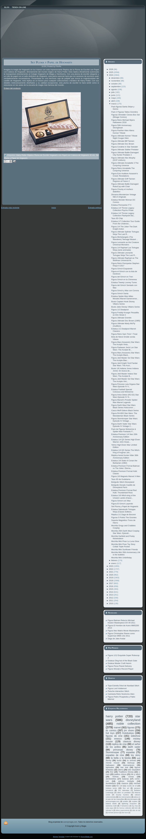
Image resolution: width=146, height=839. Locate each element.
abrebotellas (111, 779)
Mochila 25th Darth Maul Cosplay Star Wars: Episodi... (125, 532)
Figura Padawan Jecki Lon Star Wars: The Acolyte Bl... (124, 348)
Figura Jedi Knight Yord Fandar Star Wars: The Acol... (124, 364)
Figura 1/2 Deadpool (120, 310)
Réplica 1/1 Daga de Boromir (123, 514)
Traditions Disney (126, 772)
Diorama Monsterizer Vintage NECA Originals (123, 195)
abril (113, 101)
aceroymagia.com (112, 801)
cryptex (134, 801)
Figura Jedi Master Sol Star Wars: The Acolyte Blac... (125, 359)
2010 (111, 603)
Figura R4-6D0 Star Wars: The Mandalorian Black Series (124, 414)
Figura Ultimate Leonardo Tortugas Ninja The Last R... (123, 254)
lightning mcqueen (129, 803)
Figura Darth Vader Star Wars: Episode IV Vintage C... (124, 425)
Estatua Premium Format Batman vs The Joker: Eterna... (125, 467)
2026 (111, 69)
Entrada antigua (95, 208)
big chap (135, 806)
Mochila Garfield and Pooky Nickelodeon (123, 537)
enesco (118, 738)
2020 (111, 575)
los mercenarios (125, 797)
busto (119, 760)
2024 (111, 75)
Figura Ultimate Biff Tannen (122, 141)
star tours (125, 812)
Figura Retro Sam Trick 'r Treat (124, 334)
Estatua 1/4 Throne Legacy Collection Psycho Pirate (122, 209)
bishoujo (131, 763)
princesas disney (123, 749)
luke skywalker (134, 770)
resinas (115, 777)
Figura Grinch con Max (121, 501)
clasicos (124, 783)
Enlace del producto (12, 88)
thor (111, 772)
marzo (114, 104)
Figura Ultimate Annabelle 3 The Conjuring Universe (124, 164)
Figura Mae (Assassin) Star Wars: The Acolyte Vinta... (125, 343)
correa (131, 777)
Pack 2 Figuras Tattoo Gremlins (124, 112)
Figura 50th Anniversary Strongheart (121, 126)
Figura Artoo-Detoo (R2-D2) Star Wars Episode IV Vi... (125, 396)
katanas (125, 779)
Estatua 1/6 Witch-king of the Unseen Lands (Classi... (123, 496)
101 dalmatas (123, 790)
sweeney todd (111, 806)
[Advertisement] (24, 185)
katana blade (111, 803)
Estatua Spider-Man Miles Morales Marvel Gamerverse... (124, 297)
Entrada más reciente (10, 208)
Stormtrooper (112, 752)
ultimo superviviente (122, 810)
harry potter (114, 716)
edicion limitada (126, 781)
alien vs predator (124, 792)
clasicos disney (131, 741)
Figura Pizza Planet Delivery (120, 666)
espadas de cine (115, 755)
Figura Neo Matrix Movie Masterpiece (123, 631)
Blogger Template (58, 837)
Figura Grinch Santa (119, 293)
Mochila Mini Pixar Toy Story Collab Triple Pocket (123, 545)
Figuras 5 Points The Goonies (123, 517)
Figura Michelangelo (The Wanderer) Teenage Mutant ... (124, 238)
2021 (111, 572)
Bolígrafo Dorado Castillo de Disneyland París (123, 486)
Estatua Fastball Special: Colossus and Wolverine (122, 390)
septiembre (116, 86)
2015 (111, 589)
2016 (111, 586)
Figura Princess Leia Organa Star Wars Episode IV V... (125, 385)
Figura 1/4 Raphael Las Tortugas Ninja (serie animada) (125, 248)
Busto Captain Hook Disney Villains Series (123, 302)
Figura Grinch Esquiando (121, 269)
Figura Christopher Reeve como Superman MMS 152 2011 (121, 634)
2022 (111, 569)
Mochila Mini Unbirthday (121, 557)
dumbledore (111, 783)
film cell (119, 786)
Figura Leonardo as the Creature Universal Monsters (125, 243)
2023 (111, 566)
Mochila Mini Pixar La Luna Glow (125, 541)
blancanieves (128, 765)
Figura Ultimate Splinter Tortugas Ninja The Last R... (125, 233)
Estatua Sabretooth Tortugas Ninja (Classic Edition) (123, 510)
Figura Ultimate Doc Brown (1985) (125, 321)
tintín (136, 808)
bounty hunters (122, 795)
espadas (130, 752)
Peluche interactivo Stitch (118, 691)
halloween (110, 765)
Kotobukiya (128, 733)
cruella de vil (132, 786)
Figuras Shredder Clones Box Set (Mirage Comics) (125, 116)
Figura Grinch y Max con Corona (125, 290)
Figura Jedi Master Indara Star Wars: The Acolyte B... (124, 375)
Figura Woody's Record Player (121, 669)
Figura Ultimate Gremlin (121, 318)
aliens (120, 770)
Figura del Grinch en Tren (122, 277)
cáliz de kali (136, 810)
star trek (124, 767)
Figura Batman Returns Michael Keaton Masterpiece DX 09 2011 (121, 621)
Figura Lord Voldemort (117, 688)
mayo (113, 98)
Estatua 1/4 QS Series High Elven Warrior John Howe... (125, 440)
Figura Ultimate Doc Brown (122, 144)
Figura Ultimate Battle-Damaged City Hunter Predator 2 (125, 153)
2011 (111, 600)
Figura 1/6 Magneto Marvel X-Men (125, 476)
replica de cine (119, 744)
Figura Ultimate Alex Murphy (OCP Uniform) (123, 159)
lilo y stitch (135, 774)
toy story (135, 755)
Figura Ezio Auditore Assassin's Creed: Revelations (124, 174)
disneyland (133, 720)
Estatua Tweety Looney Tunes (124, 282)
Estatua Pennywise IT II (121, 205)
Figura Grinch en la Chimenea (124, 279)
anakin (125, 801)
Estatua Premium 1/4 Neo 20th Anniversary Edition (124, 435)
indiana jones (111, 788)
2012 (111, 598)
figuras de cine (114, 736)
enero (114, 563)
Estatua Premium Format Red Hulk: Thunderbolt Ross (123, 491)
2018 (111, 580)
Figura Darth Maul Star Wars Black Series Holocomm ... (123, 406)
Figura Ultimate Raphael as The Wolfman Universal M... (124, 259)
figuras (130, 727)
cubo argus (110, 808)
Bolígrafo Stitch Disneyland (122, 482)
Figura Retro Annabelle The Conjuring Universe (123, 169)
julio (113, 92)
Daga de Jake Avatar (116, 638)
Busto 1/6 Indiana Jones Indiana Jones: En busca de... (125, 369)
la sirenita (131, 760)
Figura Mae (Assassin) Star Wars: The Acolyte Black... (125, 354)
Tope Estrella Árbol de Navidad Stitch (123, 686)
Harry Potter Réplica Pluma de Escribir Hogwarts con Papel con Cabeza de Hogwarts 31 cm (55, 155)
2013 (111, 595)
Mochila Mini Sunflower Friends (124, 549)
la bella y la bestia (121, 758)
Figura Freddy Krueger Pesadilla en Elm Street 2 (125, 313)
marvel (117, 727)
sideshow (135, 736)
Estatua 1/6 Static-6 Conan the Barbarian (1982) (124, 461)
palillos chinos (120, 774)
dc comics (111, 730)
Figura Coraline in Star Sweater (124, 147)
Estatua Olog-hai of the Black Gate (122, 661)
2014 (111, 592)
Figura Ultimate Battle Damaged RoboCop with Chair (124, 185)
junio (113, 95)
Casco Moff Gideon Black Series (125, 410)
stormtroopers (132, 799)
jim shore (129, 730)
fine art (126, 788)
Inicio (54, 208)
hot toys (110, 733)
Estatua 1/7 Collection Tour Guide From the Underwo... (125, 222)
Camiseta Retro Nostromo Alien (121, 694)
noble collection (128, 723)
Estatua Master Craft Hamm (119, 663)
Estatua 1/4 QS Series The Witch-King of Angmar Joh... (125, 451)
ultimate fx (109, 810)
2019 (111, 577)
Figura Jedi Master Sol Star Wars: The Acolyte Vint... (125, 380)
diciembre (115, 78)
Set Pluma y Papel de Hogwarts (51, 62)
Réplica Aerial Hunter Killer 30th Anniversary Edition (124, 456)
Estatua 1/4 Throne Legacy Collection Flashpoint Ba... (123, 214)
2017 (111, 583)
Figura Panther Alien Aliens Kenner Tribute (122, 131)
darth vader (134, 747)
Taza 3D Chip (117, 218)
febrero (114, 560)
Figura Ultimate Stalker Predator (125, 149)
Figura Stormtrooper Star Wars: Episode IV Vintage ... (124, 419)
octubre (114, 84)
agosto (114, 89)
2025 (111, 72)
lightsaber (110, 767)
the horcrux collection (124, 808)
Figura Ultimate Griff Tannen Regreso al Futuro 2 (123, 180)
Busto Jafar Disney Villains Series (125, 307)
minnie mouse (112, 763)
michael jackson (113, 812)
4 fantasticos (124, 806)
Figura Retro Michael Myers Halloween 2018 (123, 121)
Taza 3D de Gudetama (120, 479)
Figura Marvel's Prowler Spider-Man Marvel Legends (124, 401)
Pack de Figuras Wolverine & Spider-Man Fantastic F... (123, 430)
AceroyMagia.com (87, 837)
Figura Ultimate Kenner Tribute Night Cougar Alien (124, 137)
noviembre (116, 81)
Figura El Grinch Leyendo (122, 504)
